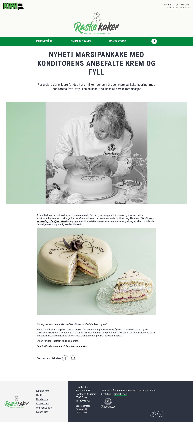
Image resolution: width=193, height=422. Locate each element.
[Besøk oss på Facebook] (153, 414)
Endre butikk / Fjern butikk (178, 7)
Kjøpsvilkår (42, 412)
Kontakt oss (117, 41)
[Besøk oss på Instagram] (160, 414)
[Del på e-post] (73, 358)
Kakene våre (44, 41)
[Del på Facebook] (65, 358)
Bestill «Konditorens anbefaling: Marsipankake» (62, 346)
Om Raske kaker (81, 41)
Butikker (40, 395)
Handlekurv (42, 399)
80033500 (85, 400)
